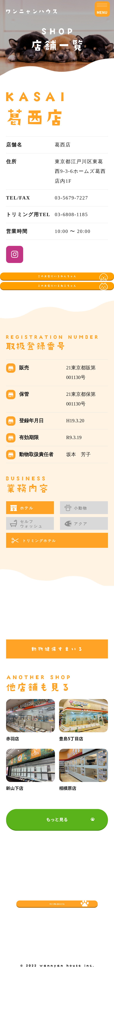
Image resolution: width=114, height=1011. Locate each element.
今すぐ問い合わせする (57, 942)
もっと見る (57, 860)
